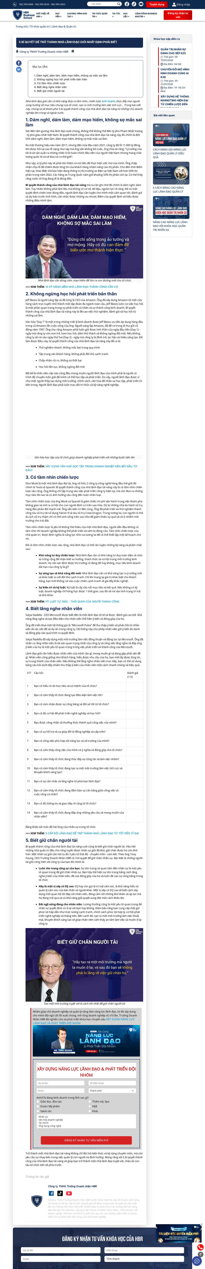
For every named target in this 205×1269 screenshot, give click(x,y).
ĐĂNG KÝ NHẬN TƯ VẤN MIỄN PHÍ (86, 1140)
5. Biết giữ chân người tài (49, 91)
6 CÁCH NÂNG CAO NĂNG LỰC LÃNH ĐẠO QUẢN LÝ (168, 189)
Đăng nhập (181, 4)
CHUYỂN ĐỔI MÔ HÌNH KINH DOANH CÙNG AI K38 (174, 73)
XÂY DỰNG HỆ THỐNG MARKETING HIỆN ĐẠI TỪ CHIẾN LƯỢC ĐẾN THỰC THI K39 (174, 102)
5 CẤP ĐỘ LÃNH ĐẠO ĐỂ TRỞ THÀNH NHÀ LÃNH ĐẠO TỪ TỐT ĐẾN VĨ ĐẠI (92, 833)
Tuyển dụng (156, 4)
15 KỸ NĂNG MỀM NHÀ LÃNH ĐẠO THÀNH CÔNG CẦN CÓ (81, 286)
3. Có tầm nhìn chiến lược (49, 83)
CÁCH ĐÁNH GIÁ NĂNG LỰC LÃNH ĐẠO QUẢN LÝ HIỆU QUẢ (169, 153)
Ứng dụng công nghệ (86, 1125)
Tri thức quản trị (39, 26)
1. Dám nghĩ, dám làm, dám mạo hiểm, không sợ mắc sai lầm (70, 75)
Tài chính (86, 1122)
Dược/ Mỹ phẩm (50, 1106)
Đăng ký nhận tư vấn (178, 15)
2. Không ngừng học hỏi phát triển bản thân (60, 79)
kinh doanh (108, 101)
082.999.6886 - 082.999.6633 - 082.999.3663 (42, 4)
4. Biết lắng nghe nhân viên (50, 87)
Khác (95, 1111)
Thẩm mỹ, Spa (100, 1101)
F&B (94, 1106)
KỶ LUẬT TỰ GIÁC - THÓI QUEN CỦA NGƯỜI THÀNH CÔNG (82, 601)
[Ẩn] (45, 66)
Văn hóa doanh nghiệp (86, 1119)
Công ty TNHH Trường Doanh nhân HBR (44, 51)
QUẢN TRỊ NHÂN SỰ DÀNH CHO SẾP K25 (173, 51)
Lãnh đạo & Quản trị (64, 26)
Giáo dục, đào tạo (51, 1101)
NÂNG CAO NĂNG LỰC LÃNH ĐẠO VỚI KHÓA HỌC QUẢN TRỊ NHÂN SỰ (170, 226)
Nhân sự (86, 1116)
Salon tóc (46, 1111)
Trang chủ (22, 26)
